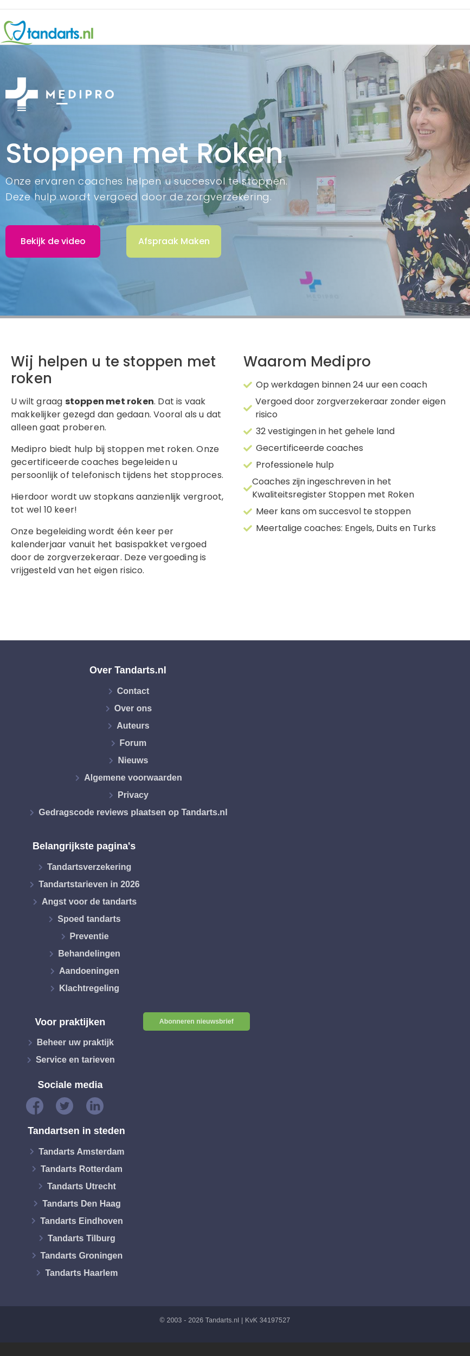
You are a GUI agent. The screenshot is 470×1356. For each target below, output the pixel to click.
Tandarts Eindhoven (81, 1220)
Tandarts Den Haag (81, 1203)
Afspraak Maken (174, 241)
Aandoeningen (89, 970)
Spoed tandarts (88, 918)
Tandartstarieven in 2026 (88, 884)
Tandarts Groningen (82, 1255)
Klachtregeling (89, 988)
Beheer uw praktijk (75, 1042)
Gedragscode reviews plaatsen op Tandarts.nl (132, 812)
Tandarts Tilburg (81, 1237)
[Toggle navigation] (455, 33)
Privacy (133, 795)
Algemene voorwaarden (133, 777)
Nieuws (133, 760)
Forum (133, 743)
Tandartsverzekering (89, 867)
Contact (133, 691)
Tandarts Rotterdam (82, 1168)
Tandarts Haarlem (81, 1272)
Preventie (89, 936)
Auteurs (133, 725)
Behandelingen (89, 953)
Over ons (133, 708)
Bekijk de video (53, 241)
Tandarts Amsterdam (81, 1151)
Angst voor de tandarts (89, 901)
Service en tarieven (75, 1059)
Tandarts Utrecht (81, 1185)
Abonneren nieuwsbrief (196, 1021)
